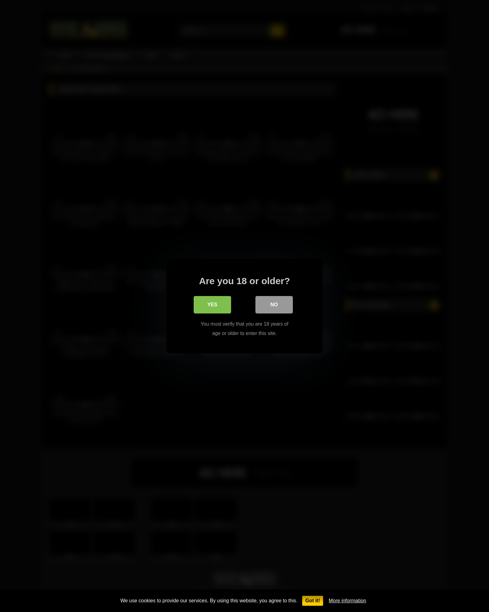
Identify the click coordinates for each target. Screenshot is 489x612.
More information (347, 600)
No (274, 304)
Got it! (312, 600)
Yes (212, 304)
